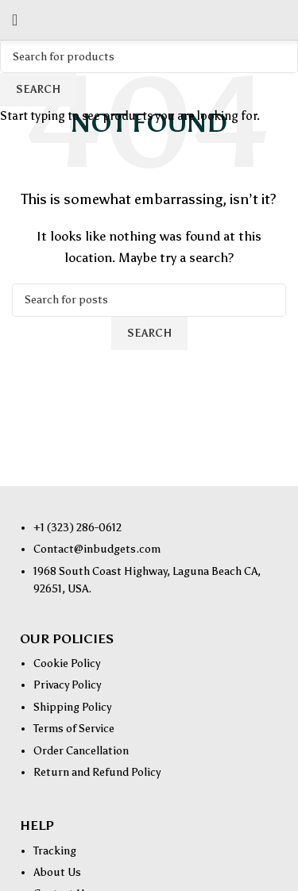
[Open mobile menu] (14, 20)
